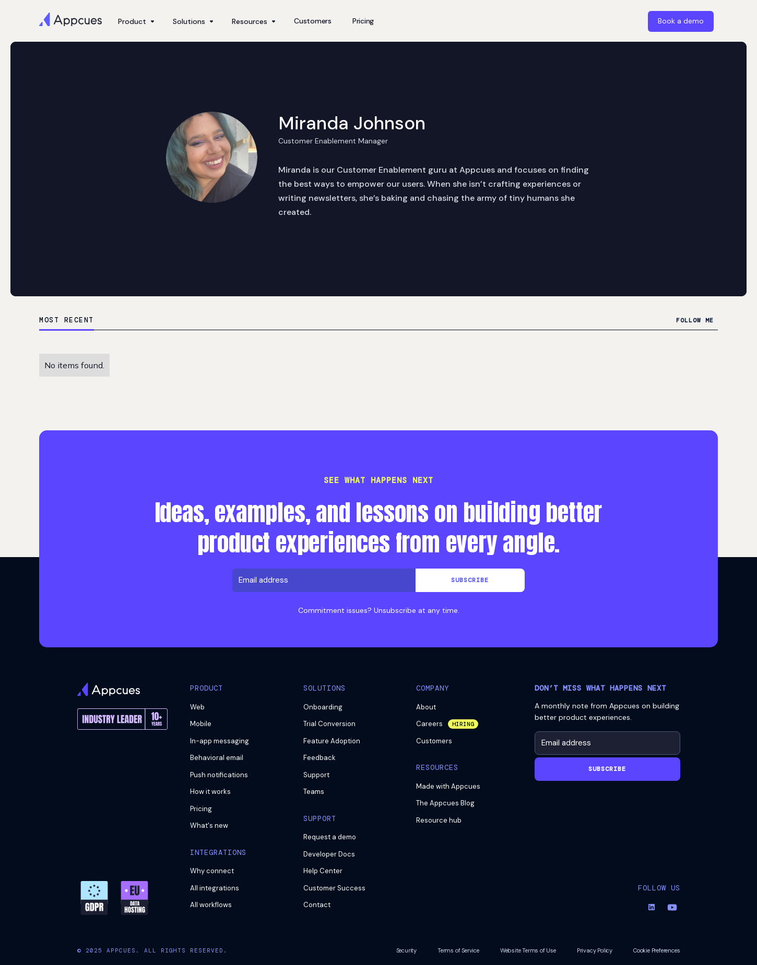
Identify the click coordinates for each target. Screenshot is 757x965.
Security (406, 950)
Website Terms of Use (528, 950)
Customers (313, 21)
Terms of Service (458, 950)
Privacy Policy (594, 950)
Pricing (363, 21)
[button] (135, 21)
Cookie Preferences (656, 950)
